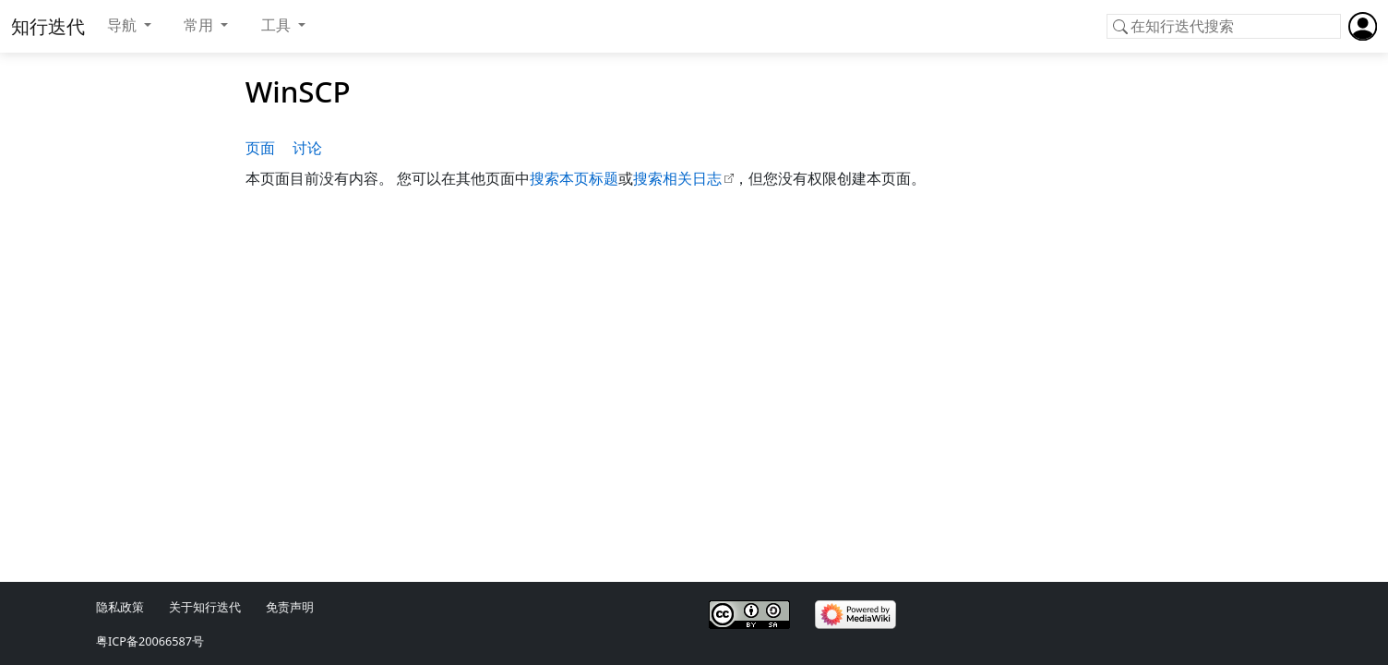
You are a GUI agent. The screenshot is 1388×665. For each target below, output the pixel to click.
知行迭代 (48, 26)
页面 (260, 148)
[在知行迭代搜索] (1224, 27)
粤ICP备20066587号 (150, 641)
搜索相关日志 (677, 178)
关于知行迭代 (205, 606)
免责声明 (290, 606)
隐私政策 (120, 606)
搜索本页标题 (574, 178)
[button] (129, 25)
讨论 (307, 148)
